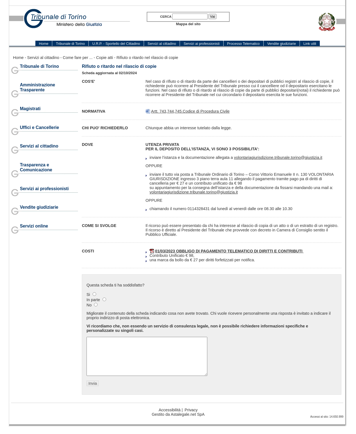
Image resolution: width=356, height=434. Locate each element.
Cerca (165, 16)
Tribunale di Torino (39, 66)
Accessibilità (169, 417)
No (89, 305)
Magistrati (30, 108)
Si (88, 294)
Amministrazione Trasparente (37, 87)
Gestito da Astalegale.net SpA (178, 422)
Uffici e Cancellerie (39, 127)
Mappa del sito (188, 24)
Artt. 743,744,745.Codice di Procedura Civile (190, 111)
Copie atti (104, 57)
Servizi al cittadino (43, 57)
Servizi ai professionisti (44, 188)
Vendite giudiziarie (39, 207)
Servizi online (34, 226)
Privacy (191, 417)
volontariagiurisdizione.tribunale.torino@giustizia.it (278, 157)
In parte (93, 300)
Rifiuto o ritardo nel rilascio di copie (147, 57)
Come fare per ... (78, 57)
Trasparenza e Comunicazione (36, 167)
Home (18, 57)
